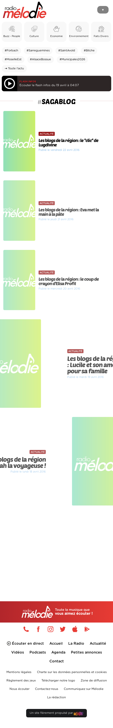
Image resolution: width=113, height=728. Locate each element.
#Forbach (11, 50)
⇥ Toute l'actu (14, 68)
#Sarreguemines (38, 50)
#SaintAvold (66, 50)
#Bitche (89, 50)
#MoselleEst (13, 59)
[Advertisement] (56, 545)
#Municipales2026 (72, 59)
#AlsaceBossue (40, 59)
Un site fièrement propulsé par (56, 714)
